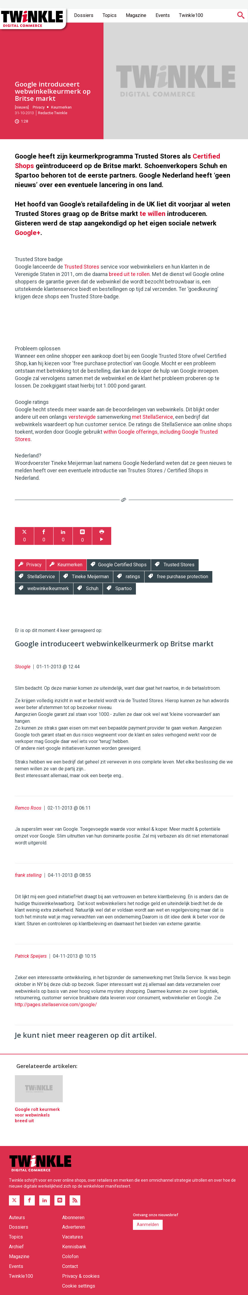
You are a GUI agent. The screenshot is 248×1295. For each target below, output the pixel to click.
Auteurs (17, 1217)
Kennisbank (74, 1246)
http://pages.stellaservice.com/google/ (56, 1004)
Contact (70, 1266)
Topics (110, 15)
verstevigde (82, 417)
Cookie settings (78, 1286)
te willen (152, 213)
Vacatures (72, 1237)
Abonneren (73, 1217)
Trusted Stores (81, 267)
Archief (16, 1246)
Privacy (39, 107)
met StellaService (152, 417)
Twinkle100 (191, 15)
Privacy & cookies (81, 1276)
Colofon (70, 1256)
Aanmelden (148, 1224)
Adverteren (73, 1227)
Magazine (136, 15)
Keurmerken (61, 107)
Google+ (27, 232)
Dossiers (83, 15)
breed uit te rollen (129, 274)
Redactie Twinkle (52, 113)
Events (163, 15)
